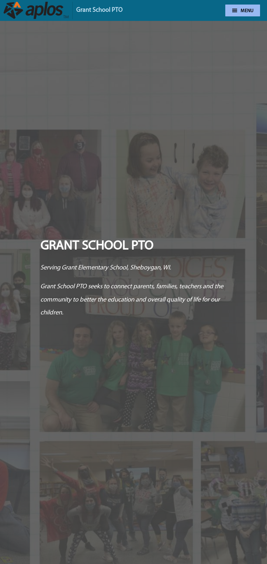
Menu (242, 11)
